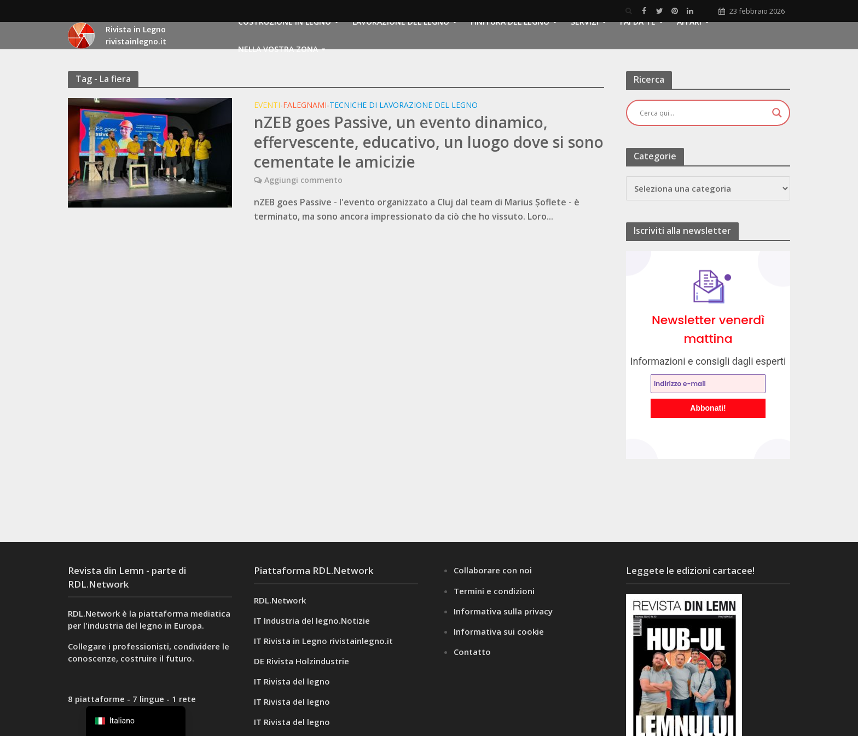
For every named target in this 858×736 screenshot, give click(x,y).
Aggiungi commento (303, 180)
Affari (689, 21)
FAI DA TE (638, 21)
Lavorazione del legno (400, 21)
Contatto (472, 651)
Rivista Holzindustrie (307, 661)
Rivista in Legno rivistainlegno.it (328, 640)
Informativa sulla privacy (503, 611)
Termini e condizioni (494, 590)
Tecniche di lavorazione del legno (403, 105)
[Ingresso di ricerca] (703, 112)
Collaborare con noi (493, 570)
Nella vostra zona (278, 49)
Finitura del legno (510, 21)
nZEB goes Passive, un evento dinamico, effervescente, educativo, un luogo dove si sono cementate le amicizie (429, 141)
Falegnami (305, 105)
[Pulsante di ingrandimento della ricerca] (777, 112)
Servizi (585, 21)
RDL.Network (280, 600)
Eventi (267, 105)
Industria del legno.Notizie (317, 620)
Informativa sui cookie (499, 631)
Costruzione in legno (284, 21)
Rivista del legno (297, 681)
